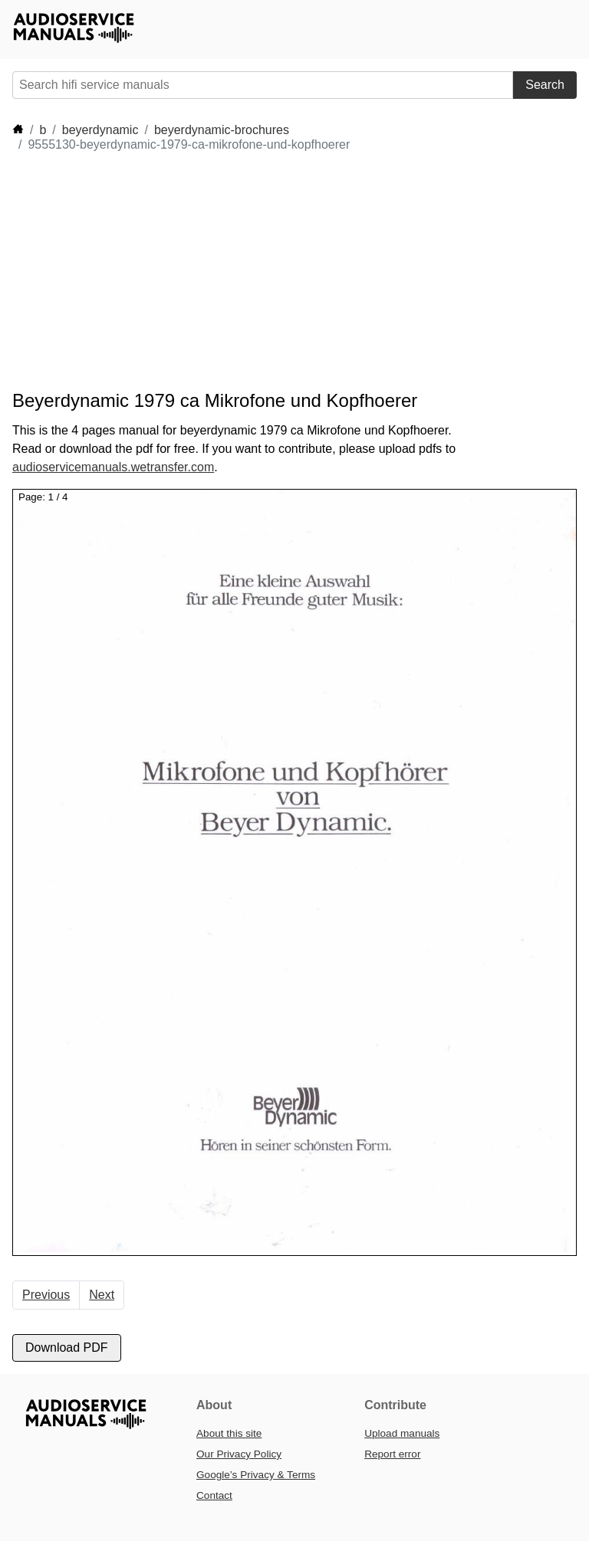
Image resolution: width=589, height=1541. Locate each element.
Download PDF (66, 1347)
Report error (392, 1454)
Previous (46, 1294)
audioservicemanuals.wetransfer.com (113, 467)
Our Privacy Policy (238, 1454)
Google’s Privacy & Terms (255, 1474)
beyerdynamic (100, 129)
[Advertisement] (291, 271)
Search (544, 84)
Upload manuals (401, 1433)
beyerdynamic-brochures (221, 129)
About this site (229, 1433)
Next (101, 1294)
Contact (214, 1495)
